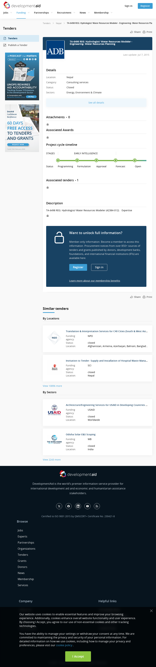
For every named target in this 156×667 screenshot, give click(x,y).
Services (23, 585)
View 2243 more (52, 459)
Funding (21, 12)
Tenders (10, 38)
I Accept (78, 656)
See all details (96, 102)
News (83, 12)
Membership (101, 12)
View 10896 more (52, 385)
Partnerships (41, 12)
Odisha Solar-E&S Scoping (81, 434)
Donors (22, 567)
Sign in (128, 5)
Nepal (58, 23)
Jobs (5, 12)
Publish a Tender (15, 45)
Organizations (26, 548)
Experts (22, 536)
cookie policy (64, 645)
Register (145, 5)
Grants (22, 561)
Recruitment (64, 12)
